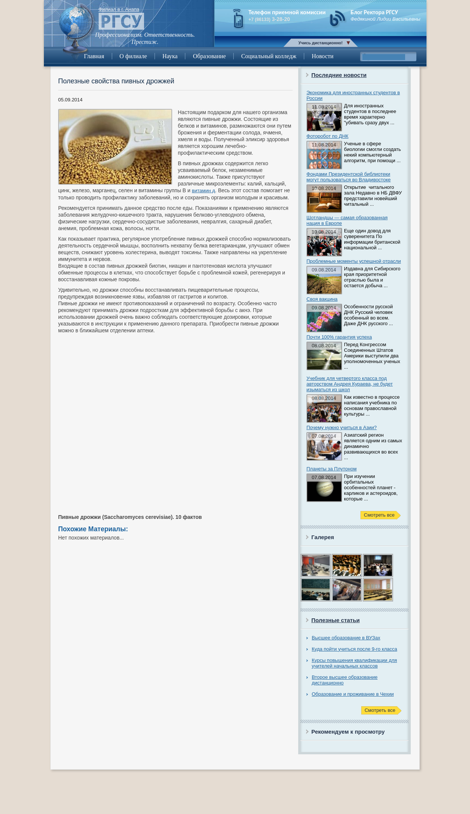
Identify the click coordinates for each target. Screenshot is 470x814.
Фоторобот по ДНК (327, 136)
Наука (169, 56)
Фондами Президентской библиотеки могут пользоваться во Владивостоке (348, 176)
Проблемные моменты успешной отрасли (353, 261)
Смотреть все (379, 515)
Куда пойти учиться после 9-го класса (354, 649)
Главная (94, 56)
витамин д (203, 190)
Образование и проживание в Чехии (353, 694)
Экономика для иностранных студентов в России (353, 95)
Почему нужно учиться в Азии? (341, 427)
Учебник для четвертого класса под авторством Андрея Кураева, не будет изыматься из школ (349, 383)
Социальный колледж (268, 56)
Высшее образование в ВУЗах (346, 638)
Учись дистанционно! (321, 43)
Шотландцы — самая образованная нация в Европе (346, 220)
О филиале (133, 56)
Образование (209, 56)
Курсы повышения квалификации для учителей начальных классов (354, 663)
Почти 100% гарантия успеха (339, 337)
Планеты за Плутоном (331, 469)
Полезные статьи (335, 620)
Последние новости (338, 75)
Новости (322, 56)
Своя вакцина (322, 299)
